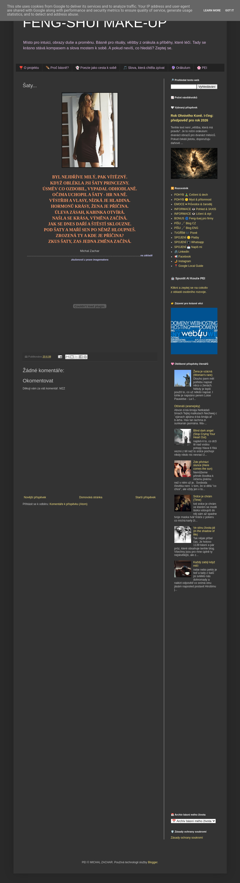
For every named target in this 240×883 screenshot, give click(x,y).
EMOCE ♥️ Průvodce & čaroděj (193, 204)
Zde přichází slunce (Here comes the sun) (202, 465)
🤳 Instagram (182, 261)
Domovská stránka (90, 497)
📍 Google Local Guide (188, 266)
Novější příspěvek (35, 497)
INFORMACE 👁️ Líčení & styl (192, 213)
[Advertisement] (200, 629)
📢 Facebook (182, 256)
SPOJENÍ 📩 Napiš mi (188, 247)
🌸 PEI (202, 68)
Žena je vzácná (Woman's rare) (202, 373)
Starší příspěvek (145, 497)
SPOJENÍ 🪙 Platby (186, 237)
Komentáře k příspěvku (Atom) (69, 504)
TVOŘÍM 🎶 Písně (185, 232)
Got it (229, 10)
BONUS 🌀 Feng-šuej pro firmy (193, 218)
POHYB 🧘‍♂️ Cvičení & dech (191, 194)
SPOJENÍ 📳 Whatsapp (189, 242)
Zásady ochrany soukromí (187, 837)
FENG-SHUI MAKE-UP (95, 22)
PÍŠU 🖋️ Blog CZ (185, 223)
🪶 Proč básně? (57, 68)
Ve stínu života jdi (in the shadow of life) (204, 531)
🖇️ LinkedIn (181, 251)
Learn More (212, 10)
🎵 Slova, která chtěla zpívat (143, 68)
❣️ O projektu (29, 68)
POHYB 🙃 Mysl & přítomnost (193, 199)
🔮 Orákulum (180, 68)
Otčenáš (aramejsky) (187, 406)
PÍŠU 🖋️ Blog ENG (186, 228)
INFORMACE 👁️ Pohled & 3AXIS (195, 209)
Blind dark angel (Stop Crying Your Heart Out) (204, 434)
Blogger (152, 862)
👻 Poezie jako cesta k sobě (95, 68)
